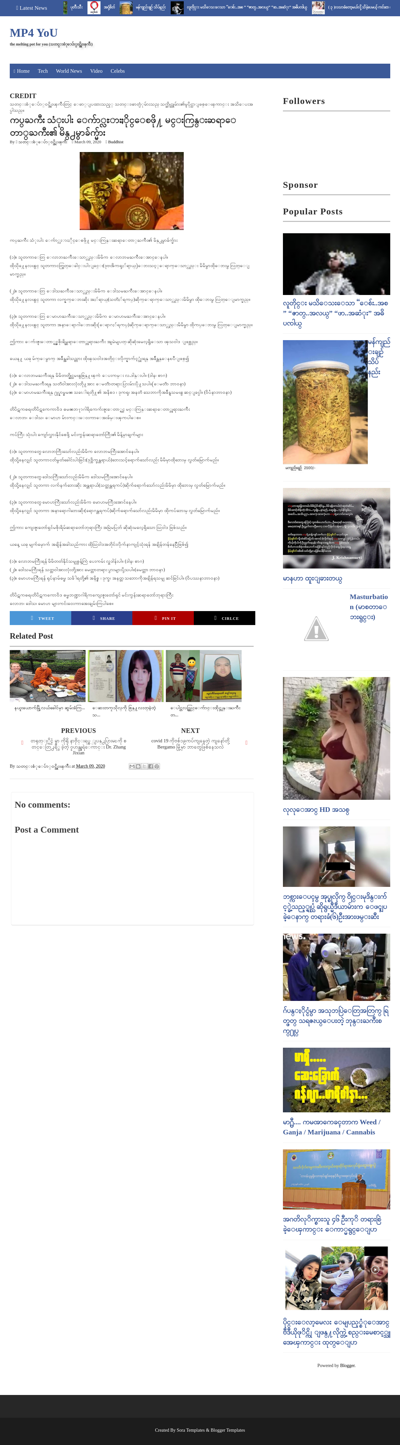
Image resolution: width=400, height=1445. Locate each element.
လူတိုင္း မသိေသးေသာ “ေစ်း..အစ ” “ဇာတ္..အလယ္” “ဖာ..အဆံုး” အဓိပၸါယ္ (255, 7)
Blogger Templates (228, 1430)
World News (69, 71)
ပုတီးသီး (84, 7)
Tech (43, 71)
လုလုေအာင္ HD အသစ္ (316, 809)
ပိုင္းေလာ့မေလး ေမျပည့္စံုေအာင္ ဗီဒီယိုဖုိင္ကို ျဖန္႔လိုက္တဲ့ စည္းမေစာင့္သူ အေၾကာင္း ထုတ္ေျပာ (336, 1332)
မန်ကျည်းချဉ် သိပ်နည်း (159, 7)
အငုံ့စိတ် (117, 7)
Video (96, 71)
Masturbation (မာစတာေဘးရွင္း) (369, 607)
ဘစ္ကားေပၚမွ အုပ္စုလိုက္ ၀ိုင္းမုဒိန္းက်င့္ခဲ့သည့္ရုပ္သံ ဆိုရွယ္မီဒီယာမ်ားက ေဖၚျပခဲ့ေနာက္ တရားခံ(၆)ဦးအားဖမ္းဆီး (335, 906)
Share (104, 618)
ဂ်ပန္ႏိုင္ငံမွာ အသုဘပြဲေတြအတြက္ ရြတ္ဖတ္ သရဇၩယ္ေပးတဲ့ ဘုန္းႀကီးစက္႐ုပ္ (335, 1020)
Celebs (118, 71)
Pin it (165, 618)
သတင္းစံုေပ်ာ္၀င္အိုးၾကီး (42, 141)
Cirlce (226, 618)
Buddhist (116, 141)
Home (23, 71)
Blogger (347, 1365)
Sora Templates (191, 1430)
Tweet (43, 618)
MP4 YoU (34, 32)
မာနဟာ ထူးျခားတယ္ (312, 578)
